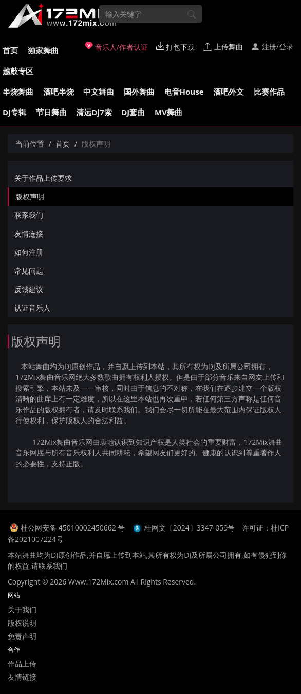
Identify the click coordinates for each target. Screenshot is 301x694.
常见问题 (28, 271)
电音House (184, 91)
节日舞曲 (51, 112)
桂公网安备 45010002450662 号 (74, 528)
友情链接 (22, 677)
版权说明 (22, 623)
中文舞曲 (98, 91)
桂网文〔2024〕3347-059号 (189, 528)
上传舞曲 (223, 46)
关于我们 (22, 609)
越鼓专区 (18, 71)
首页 (10, 50)
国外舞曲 (139, 91)
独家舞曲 (43, 50)
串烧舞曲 (18, 91)
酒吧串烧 (58, 91)
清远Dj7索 (93, 112)
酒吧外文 (228, 91)
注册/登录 (272, 46)
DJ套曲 (133, 112)
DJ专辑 (14, 112)
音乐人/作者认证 (116, 47)
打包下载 (175, 47)
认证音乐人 (32, 308)
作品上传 (22, 663)
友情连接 (28, 234)
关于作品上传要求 (43, 178)
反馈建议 (28, 289)
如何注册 (28, 252)
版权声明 (29, 197)
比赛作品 (269, 91)
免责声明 (22, 636)
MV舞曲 (168, 112)
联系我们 (28, 215)
